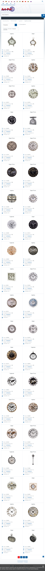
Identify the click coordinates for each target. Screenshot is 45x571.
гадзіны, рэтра (27, 20)
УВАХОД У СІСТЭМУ (7, 3)
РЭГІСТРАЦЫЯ (11, 3)
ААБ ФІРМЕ (20, 562)
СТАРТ (3, 3)
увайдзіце (8, 53)
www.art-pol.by (6, 20)
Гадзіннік (20, 20)
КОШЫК (15, 3)
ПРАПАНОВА (13, 20)
